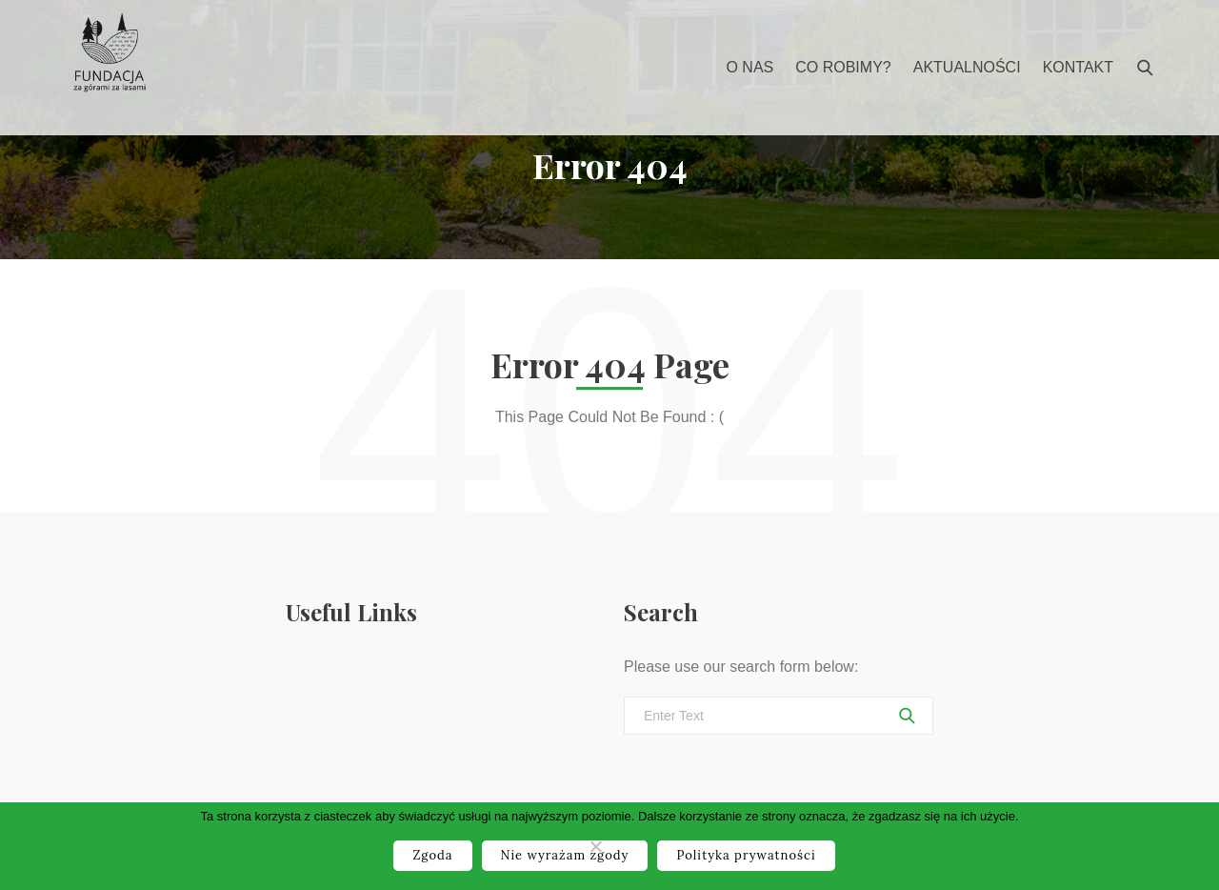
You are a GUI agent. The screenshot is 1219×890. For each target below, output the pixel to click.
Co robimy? (842, 67)
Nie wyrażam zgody (565, 855)
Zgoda (432, 855)
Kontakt (1078, 67)
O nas (749, 67)
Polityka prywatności (745, 855)
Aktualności (967, 67)
